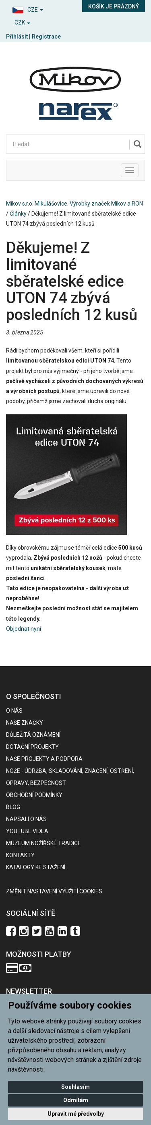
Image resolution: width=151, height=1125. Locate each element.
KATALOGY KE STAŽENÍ (35, 867)
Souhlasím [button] (75, 1087)
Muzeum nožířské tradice (43, 843)
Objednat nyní (23, 629)
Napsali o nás (26, 819)
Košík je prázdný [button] (113, 6)
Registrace (46, 36)
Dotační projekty (32, 747)
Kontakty (20, 855)
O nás (14, 710)
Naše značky (24, 722)
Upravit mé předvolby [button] (76, 1114)
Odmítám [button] (75, 1100)
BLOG (13, 807)
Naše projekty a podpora (44, 759)
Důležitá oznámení (33, 735)
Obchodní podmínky (34, 795)
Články (18, 213)
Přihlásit (17, 36)
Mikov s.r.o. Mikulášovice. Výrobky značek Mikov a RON (74, 203)
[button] (38, 9)
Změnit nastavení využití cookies (54, 891)
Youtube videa (27, 831)
